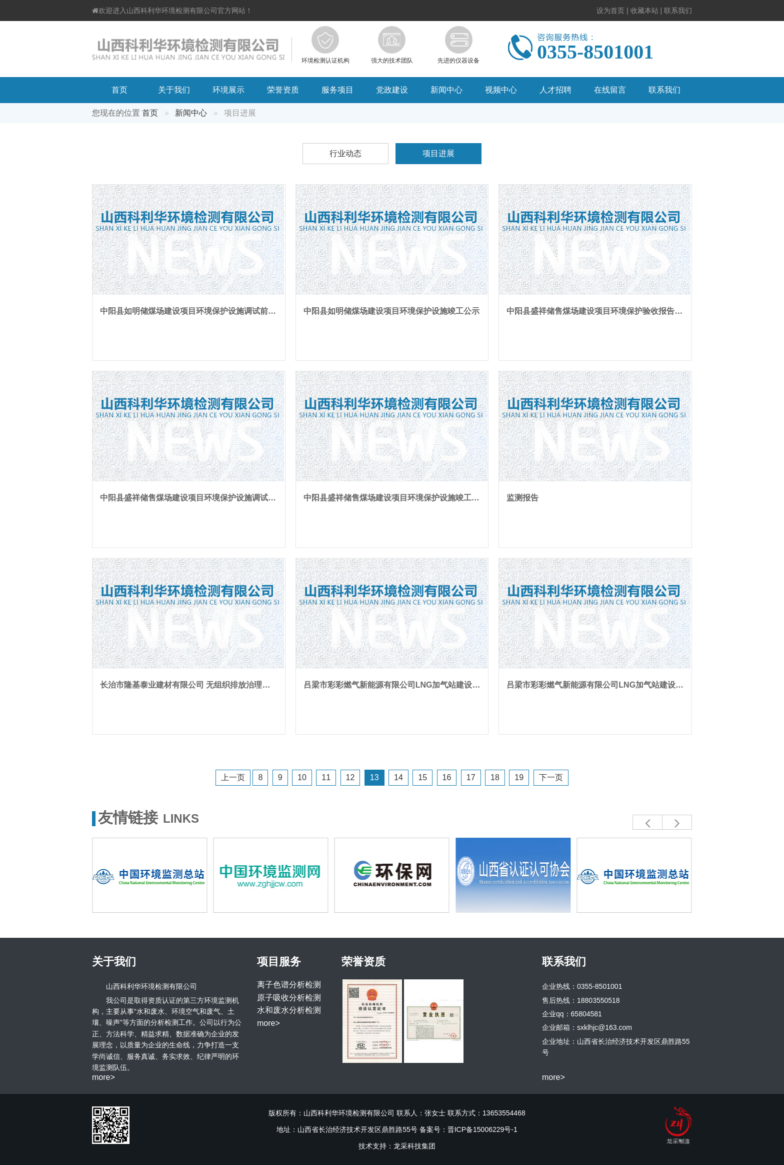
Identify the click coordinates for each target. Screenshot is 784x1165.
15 (422, 777)
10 (302, 777)
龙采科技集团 (415, 1146)
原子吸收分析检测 (289, 997)
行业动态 (346, 153)
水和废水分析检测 (289, 1010)
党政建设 (392, 90)
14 (398, 777)
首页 (120, 90)
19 (519, 777)
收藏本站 (644, 11)
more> (103, 1077)
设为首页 (610, 11)
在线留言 (610, 90)
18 (495, 777)
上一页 (233, 777)
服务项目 (338, 90)
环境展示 (228, 90)
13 (374, 777)
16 (447, 777)
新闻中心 (446, 90)
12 (350, 777)
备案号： (469, 1129)
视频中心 (501, 90)
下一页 (551, 777)
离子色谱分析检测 (289, 984)
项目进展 (438, 153)
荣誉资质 (283, 90)
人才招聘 (556, 90)
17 (471, 777)
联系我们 (678, 11)
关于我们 (174, 90)
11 (326, 777)
